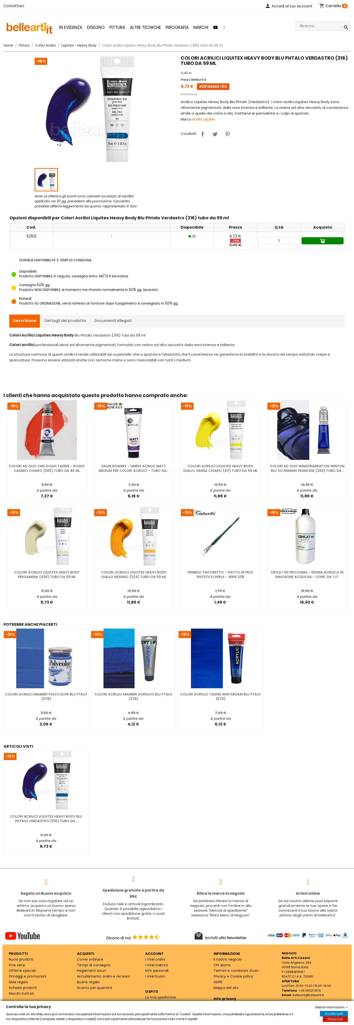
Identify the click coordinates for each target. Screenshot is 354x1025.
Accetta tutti (334, 1013)
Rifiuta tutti (335, 1019)
